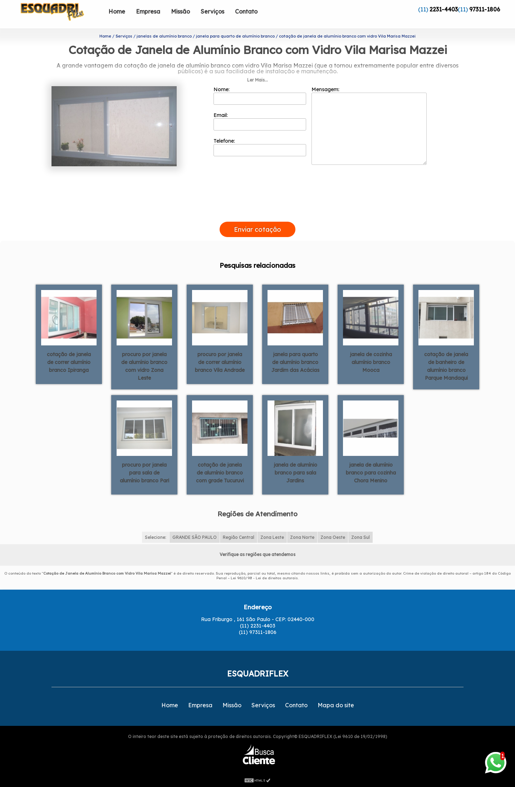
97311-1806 (484, 9)
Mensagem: (369, 125)
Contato (246, 11)
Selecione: (155, 537)
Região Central (238, 537)
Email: (260, 121)
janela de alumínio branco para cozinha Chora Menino (371, 473)
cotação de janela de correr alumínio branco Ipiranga (69, 362)
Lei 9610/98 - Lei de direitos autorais (264, 578)
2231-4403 (444, 9)
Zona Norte (302, 537)
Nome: (260, 95)
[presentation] (257, 213)
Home (116, 11)
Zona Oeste (332, 537)
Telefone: (260, 147)
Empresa (148, 11)
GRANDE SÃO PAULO (194, 537)
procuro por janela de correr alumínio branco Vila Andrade (220, 362)
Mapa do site (336, 705)
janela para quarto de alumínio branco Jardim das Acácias (295, 362)
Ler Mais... (257, 80)
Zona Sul (360, 537)
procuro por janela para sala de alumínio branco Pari (144, 473)
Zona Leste (272, 537)
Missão (180, 11)
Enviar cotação (257, 229)
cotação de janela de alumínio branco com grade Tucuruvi (220, 473)
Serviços (212, 11)
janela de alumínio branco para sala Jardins (295, 473)
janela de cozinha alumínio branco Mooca (371, 362)
